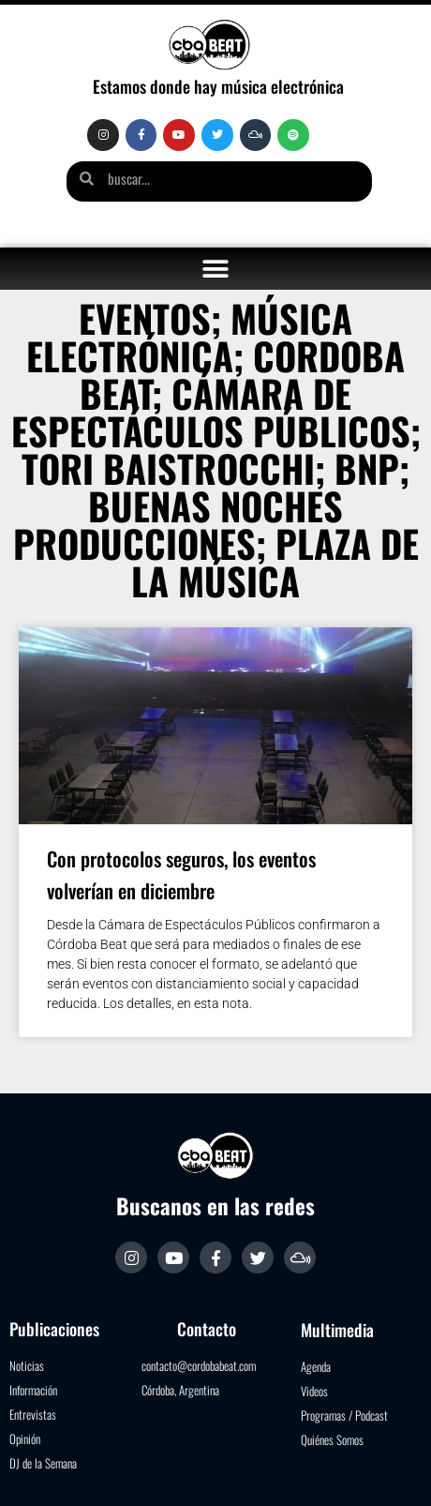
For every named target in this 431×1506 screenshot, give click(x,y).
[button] (216, 269)
